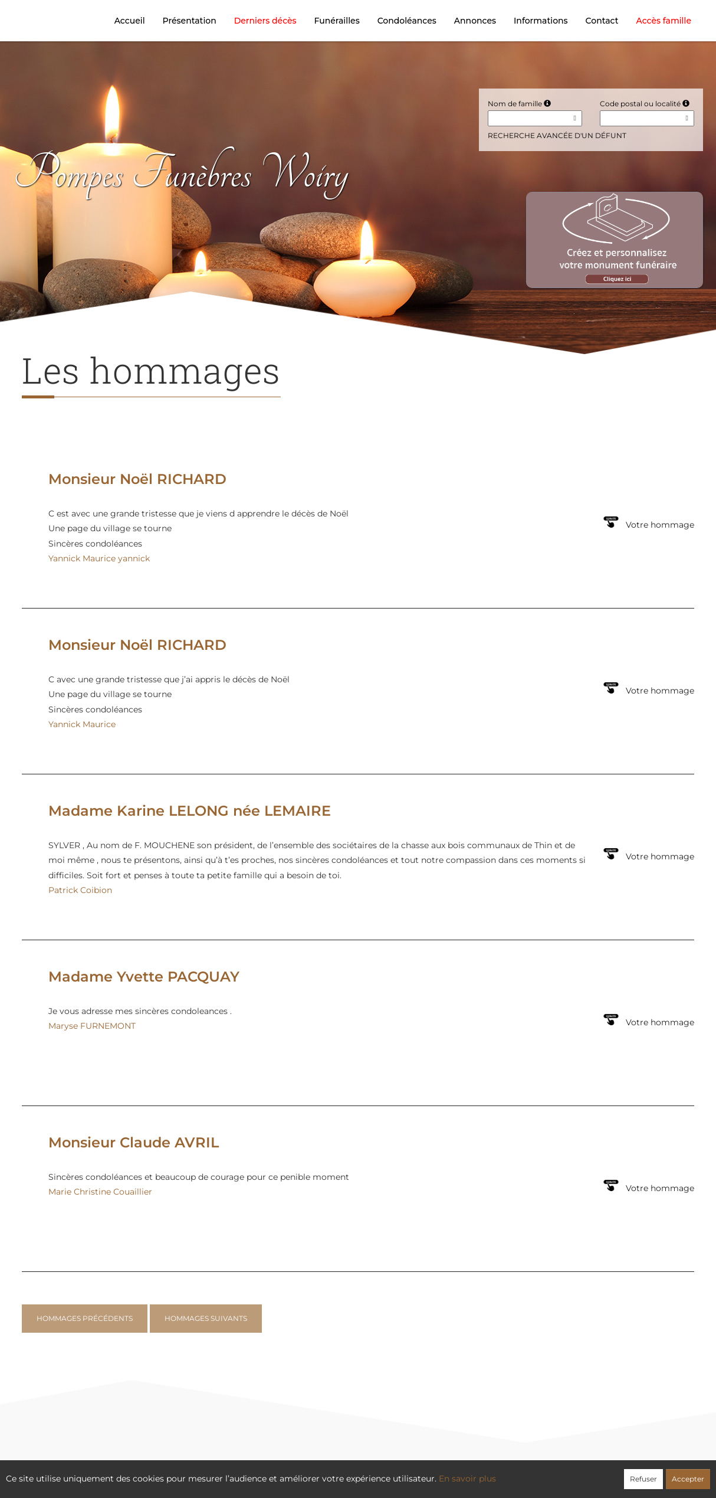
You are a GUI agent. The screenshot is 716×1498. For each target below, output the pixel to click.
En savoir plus (467, 1478)
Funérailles (337, 20)
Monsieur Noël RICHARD (137, 479)
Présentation (189, 20)
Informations (541, 20)
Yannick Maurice (82, 724)
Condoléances (406, 20)
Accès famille (663, 20)
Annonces (475, 20)
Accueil (129, 20)
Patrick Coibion (80, 890)
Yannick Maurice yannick (99, 558)
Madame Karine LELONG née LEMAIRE (189, 810)
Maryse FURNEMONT (92, 1026)
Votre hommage (660, 524)
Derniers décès (265, 20)
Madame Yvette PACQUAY (143, 976)
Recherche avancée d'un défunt (557, 135)
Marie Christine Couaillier (100, 1191)
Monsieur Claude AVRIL (133, 1142)
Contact (602, 20)
